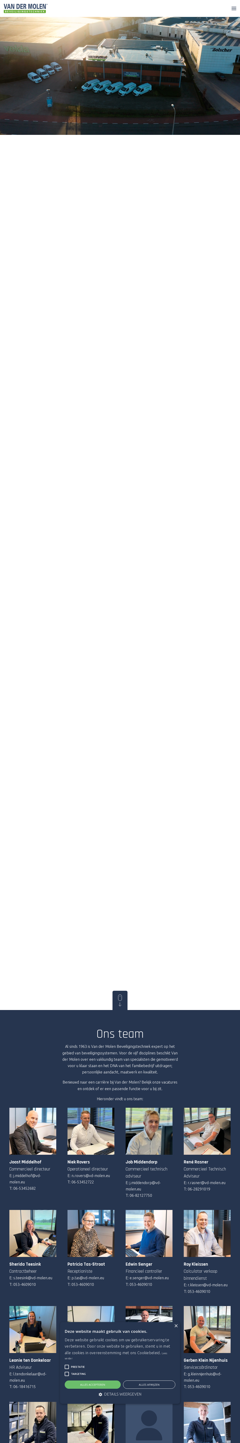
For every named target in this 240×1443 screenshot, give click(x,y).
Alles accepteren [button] (92, 1384)
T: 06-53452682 (22, 1188)
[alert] (120, 1363)
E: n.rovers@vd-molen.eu (89, 1176)
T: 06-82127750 (139, 1195)
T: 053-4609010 (22, 1284)
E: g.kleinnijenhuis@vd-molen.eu (202, 1377)
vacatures (169, 1082)
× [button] (176, 1326)
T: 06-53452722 (81, 1182)
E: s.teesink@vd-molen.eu (30, 1278)
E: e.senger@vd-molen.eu (147, 1278)
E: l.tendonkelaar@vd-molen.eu (27, 1377)
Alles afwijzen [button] (149, 1384)
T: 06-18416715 (22, 1386)
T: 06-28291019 (197, 1189)
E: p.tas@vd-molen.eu (86, 1278)
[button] (66, 1367)
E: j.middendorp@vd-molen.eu (143, 1186)
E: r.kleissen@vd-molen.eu (206, 1285)
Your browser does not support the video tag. (120, 67)
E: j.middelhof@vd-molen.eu (25, 1179)
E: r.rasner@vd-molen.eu (204, 1183)
